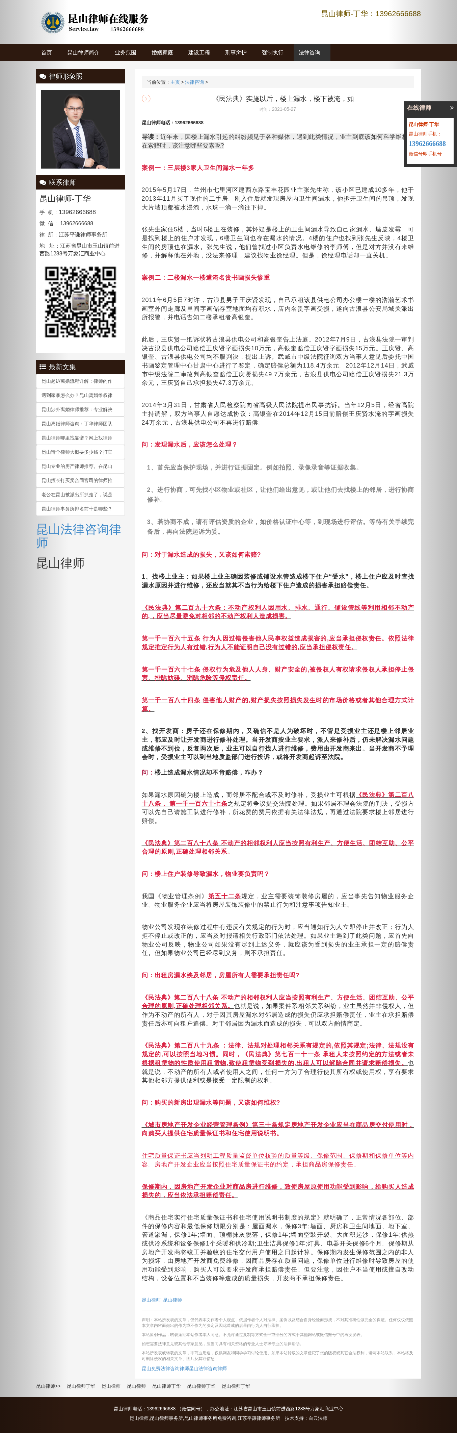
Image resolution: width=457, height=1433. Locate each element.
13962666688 (427, 143)
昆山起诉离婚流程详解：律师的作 (77, 381)
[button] (34, 716)
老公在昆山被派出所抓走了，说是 (77, 494)
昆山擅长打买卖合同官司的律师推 (77, 480)
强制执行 (273, 52)
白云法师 (317, 1418)
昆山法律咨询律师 (78, 536)
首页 (46, 52)
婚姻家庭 (162, 52)
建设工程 (199, 52)
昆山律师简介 (83, 52)
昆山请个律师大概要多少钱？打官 (77, 452)
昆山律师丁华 (81, 1386)
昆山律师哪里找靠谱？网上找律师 (77, 438)
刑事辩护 (236, 52)
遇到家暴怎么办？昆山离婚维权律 (77, 395)
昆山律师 (151, 1300)
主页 (175, 82)
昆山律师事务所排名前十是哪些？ (77, 508)
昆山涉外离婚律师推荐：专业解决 (77, 409)
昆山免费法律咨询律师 (165, 1368)
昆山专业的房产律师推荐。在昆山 (77, 466)
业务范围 (125, 52)
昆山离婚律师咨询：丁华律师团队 (77, 423)
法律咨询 (309, 52)
